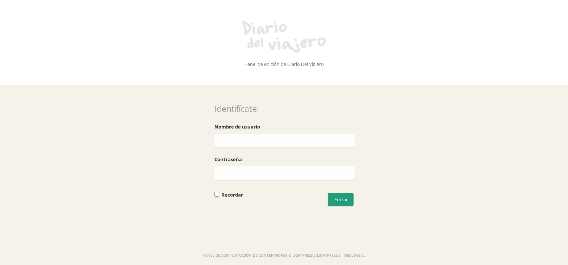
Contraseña (228, 159)
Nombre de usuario (237, 126)
